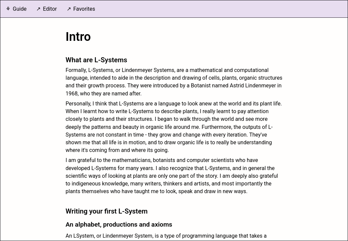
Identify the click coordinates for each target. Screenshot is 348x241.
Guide (19, 9)
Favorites (84, 9)
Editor (50, 9)
